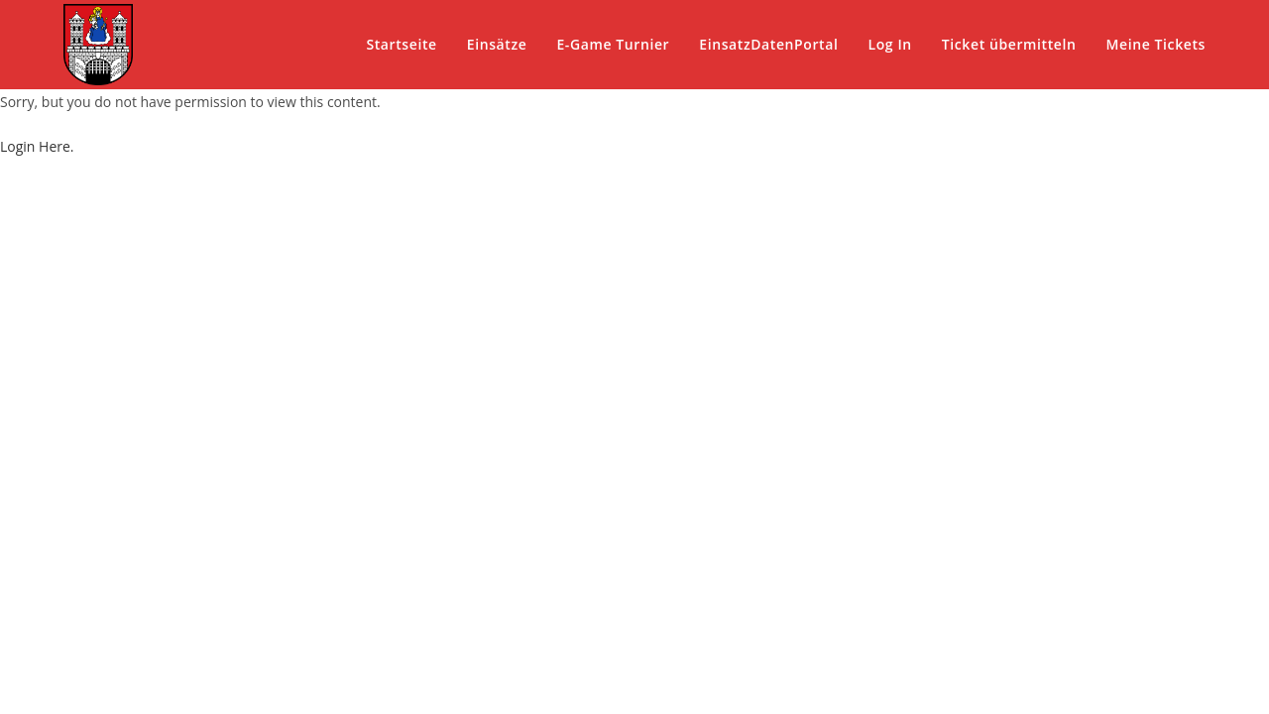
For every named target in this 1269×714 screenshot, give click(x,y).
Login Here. (37, 146)
